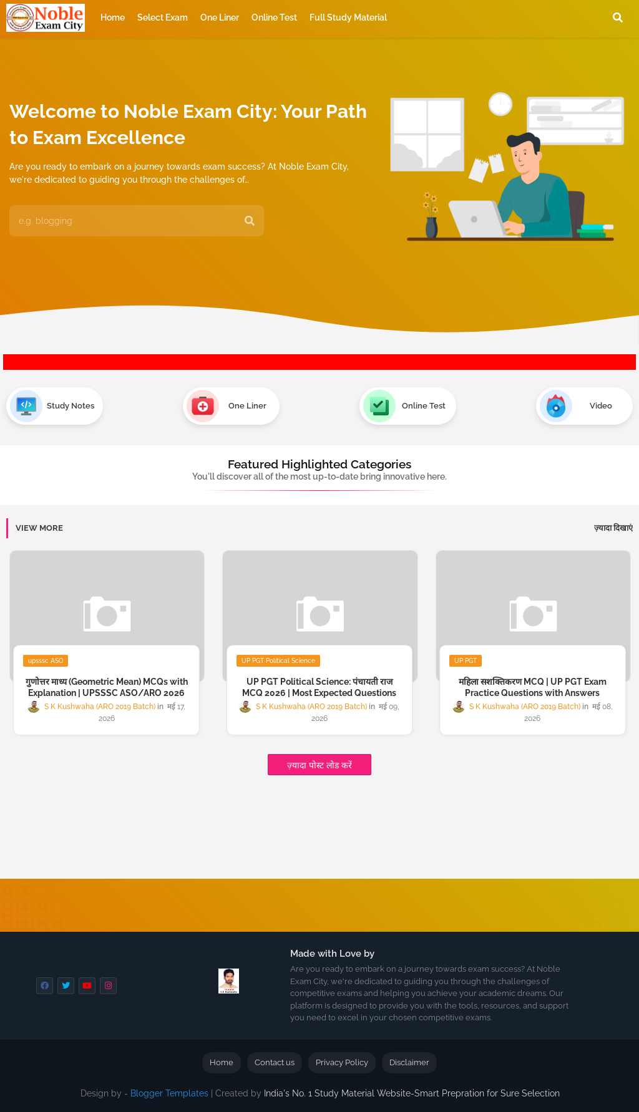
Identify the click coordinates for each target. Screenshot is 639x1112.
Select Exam (162, 17)
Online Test (274, 17)
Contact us (275, 1062)
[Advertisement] (305, 838)
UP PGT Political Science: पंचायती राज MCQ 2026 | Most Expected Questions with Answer (319, 693)
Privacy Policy (342, 1062)
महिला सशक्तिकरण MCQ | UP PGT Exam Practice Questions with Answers (533, 687)
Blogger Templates (169, 1093)
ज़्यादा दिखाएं (613, 528)
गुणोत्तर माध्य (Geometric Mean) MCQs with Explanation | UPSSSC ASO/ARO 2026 (107, 687)
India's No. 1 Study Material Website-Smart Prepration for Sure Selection (412, 1093)
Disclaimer (409, 1062)
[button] (617, 17)
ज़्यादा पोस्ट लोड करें (319, 765)
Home (112, 17)
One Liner (219, 17)
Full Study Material (348, 17)
